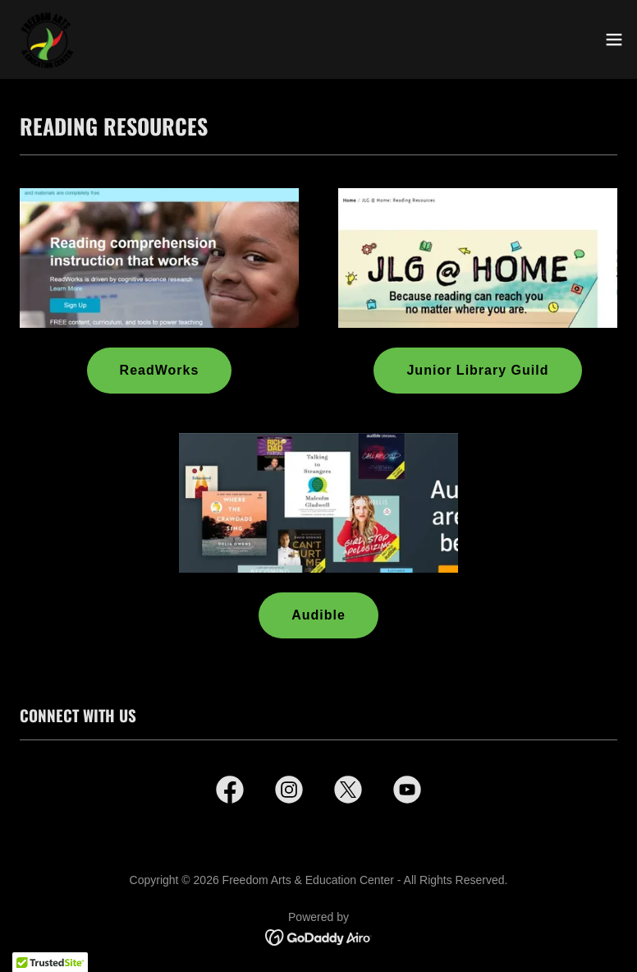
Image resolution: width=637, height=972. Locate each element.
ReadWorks (159, 370)
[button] (614, 39)
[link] (46, 39)
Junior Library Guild (477, 370)
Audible (318, 615)
